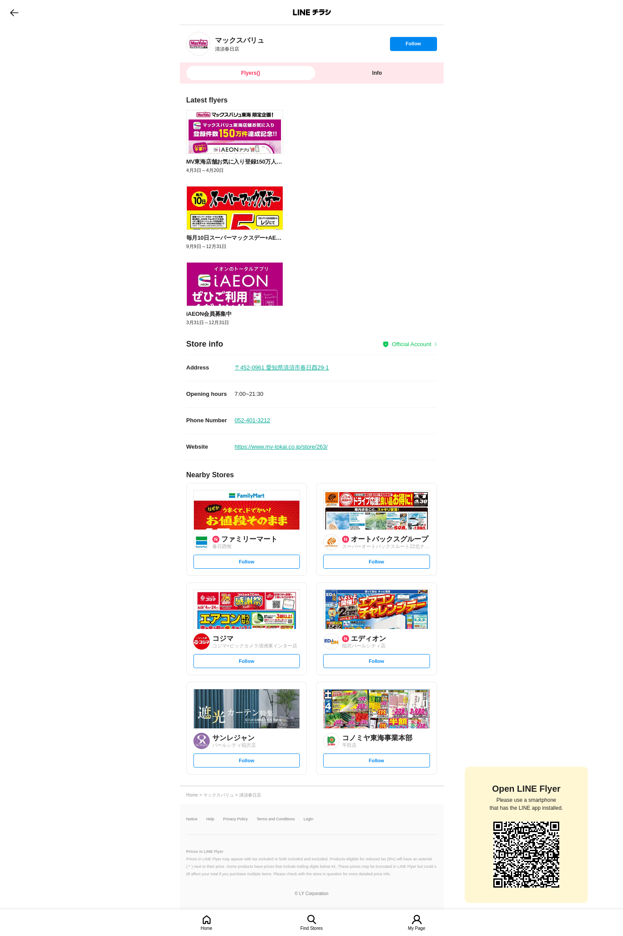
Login (308, 819)
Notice (192, 819)
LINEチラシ (312, 12)
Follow (413, 45)
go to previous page (14, 12)
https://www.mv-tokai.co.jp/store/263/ (281, 446)
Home (206, 928)
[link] (198, 44)
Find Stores (311, 928)
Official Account (411, 344)
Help (210, 819)
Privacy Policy (235, 819)
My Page (416, 928)
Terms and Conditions (276, 819)
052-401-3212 (252, 420)
